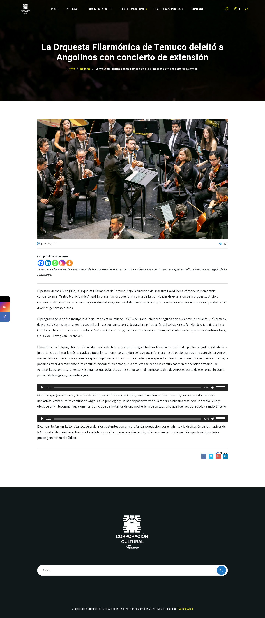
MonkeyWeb (185, 608)
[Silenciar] (213, 387)
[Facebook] (41, 263)
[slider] (127, 387)
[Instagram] (62, 263)
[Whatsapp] (55, 263)
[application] (132, 387)
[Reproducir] (42, 387)
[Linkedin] (48, 263)
